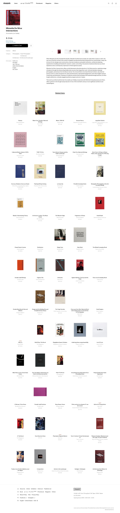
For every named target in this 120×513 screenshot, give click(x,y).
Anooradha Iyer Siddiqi (12, 33)
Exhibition (33, 489)
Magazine (48, 3)
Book (16, 3)
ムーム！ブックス (27, 3)
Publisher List (47, 489)
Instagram (31, 497)
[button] (100, 51)
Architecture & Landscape (26, 57)
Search (108, 3)
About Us (22, 489)
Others (56, 3)
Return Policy (23, 494)
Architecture (23, 55)
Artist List (40, 489)
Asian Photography (25, 53)
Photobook (39, 3)
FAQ (29, 494)
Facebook (23, 497)
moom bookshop (6, 3)
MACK (14, 50)
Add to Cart (17, 45)
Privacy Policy (35, 494)
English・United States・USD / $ (29, 500)
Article (28, 489)
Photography (16, 53)
